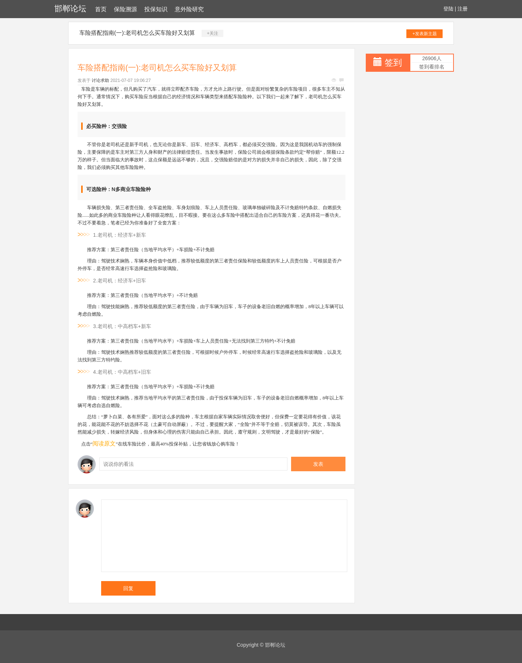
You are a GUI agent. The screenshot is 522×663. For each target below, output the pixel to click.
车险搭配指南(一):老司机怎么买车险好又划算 (137, 33)
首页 (101, 9)
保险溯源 (125, 9)
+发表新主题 (425, 33)
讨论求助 (100, 80)
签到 (393, 62)
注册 (462, 9)
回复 (128, 588)
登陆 (448, 9)
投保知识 (155, 9)
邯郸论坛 (70, 8)
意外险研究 (189, 9)
